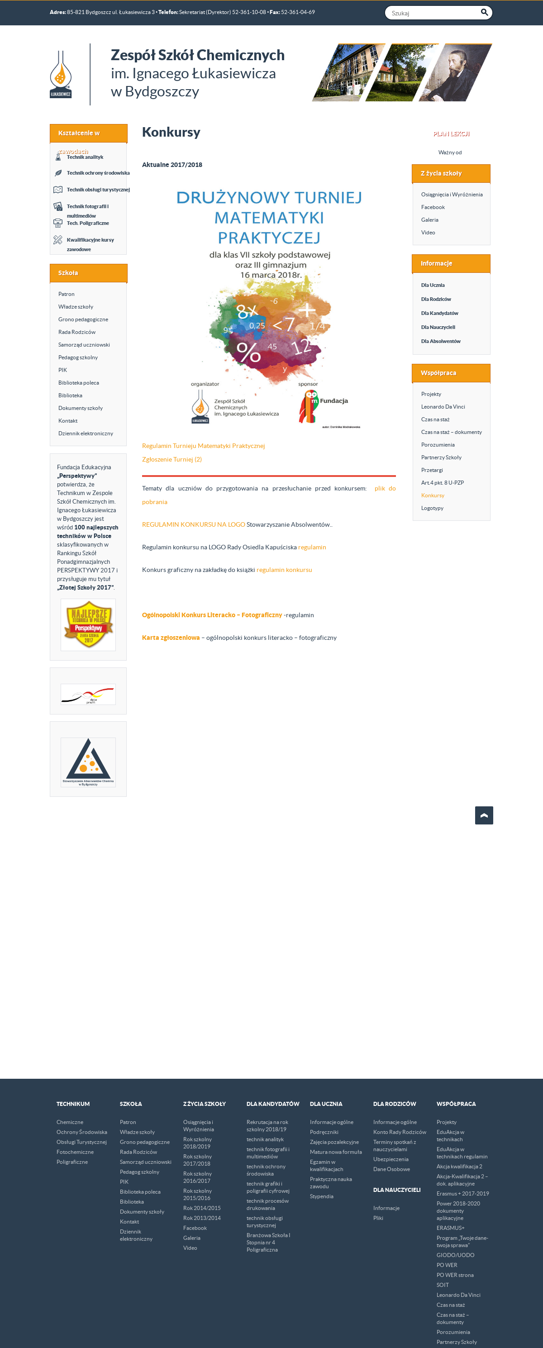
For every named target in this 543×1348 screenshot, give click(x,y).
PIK (62, 370)
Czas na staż (435, 419)
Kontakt (67, 421)
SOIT (443, 1285)
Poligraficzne (72, 1162)
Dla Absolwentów (441, 341)
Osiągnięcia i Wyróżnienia (452, 194)
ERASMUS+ (451, 1228)
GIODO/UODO (456, 1255)
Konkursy (432, 495)
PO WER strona (455, 1275)
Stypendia (321, 1196)
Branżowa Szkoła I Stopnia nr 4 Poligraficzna (269, 1242)
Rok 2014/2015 (202, 1208)
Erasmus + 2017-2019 (463, 1193)
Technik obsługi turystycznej (98, 189)
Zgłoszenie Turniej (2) (172, 459)
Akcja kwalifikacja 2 (459, 1166)
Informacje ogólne (331, 1122)
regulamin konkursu (284, 569)
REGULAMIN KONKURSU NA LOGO (193, 524)
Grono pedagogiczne (83, 319)
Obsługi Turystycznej (82, 1142)
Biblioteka (70, 395)
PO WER (447, 1265)
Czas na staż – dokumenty (451, 432)
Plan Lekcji (451, 133)
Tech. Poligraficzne (88, 223)
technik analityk (265, 1139)
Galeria (429, 220)
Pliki (378, 1218)
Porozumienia (438, 445)
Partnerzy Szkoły (441, 457)
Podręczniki (324, 1132)
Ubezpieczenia (391, 1159)
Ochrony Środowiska (82, 1132)
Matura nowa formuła (336, 1152)
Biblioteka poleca (78, 383)
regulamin (312, 547)
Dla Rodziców (436, 299)
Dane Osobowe (391, 1169)
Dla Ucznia (433, 285)
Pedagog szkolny (78, 357)
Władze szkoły (75, 307)
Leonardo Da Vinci (443, 407)
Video (428, 232)
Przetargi (432, 470)
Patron (66, 294)
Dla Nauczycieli (438, 327)
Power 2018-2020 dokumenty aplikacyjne (458, 1210)
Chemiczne (70, 1122)
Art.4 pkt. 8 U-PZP (442, 483)
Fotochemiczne (75, 1152)
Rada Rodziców (76, 332)
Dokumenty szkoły (80, 408)
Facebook (433, 207)
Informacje (386, 1208)
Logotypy (432, 508)
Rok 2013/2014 (202, 1218)
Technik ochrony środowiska (98, 173)
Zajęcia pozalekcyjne (334, 1142)
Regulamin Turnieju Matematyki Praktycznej (203, 445)
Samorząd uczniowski (84, 345)
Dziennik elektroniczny (85, 433)
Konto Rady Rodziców (399, 1132)
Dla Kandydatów (439, 313)
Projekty (431, 394)
